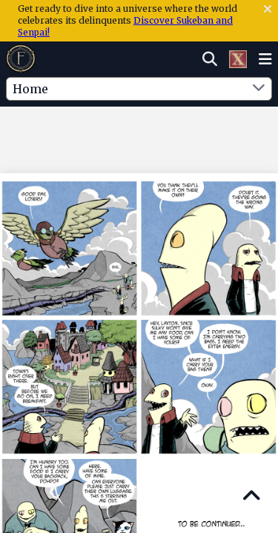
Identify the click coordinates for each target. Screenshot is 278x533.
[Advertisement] (139, 136)
